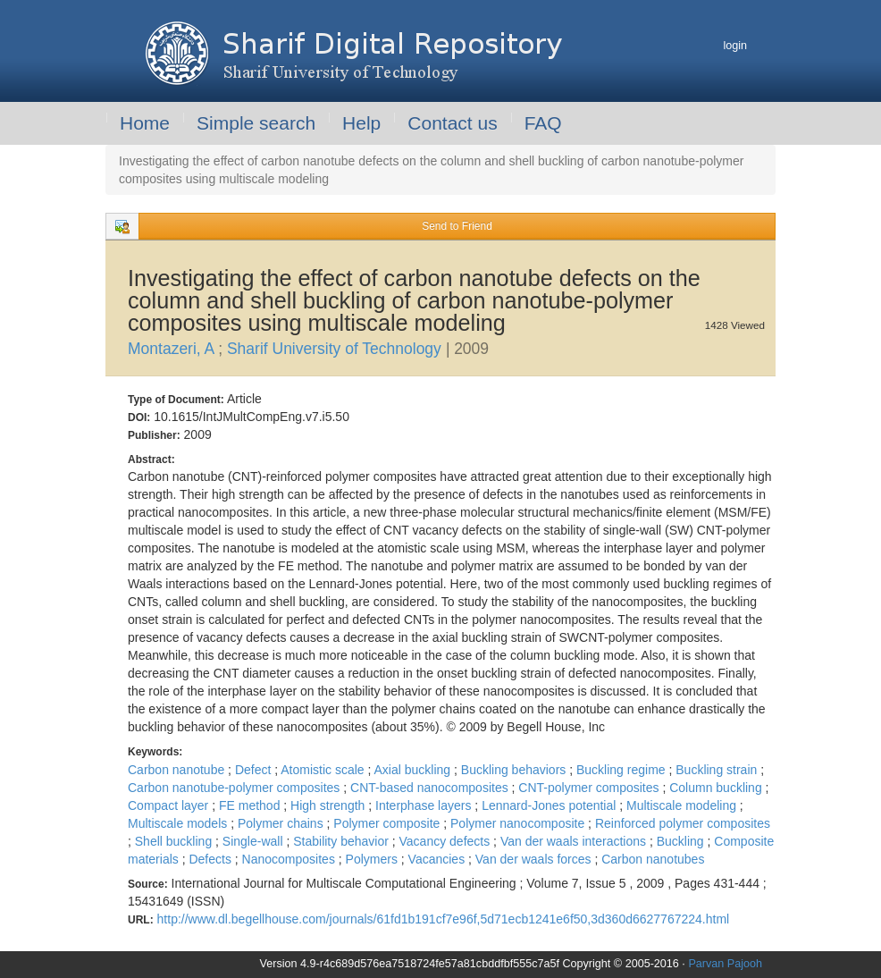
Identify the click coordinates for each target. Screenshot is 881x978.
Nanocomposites (290, 859)
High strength (329, 805)
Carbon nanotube (178, 770)
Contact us (452, 123)
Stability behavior (342, 841)
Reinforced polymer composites (682, 823)
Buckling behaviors (515, 770)
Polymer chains (282, 823)
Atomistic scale (324, 770)
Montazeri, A (173, 349)
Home (145, 123)
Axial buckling (414, 770)
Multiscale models (179, 823)
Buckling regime (622, 770)
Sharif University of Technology (336, 349)
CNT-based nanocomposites (431, 787)
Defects (211, 859)
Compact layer (170, 805)
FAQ (543, 123)
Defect (254, 770)
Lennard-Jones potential (550, 805)
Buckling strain (717, 770)
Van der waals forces (535, 859)
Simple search (256, 123)
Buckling (682, 841)
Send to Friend (457, 226)
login (735, 45)
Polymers (373, 859)
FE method (251, 805)
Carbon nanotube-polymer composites (235, 787)
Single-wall (254, 841)
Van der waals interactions (575, 841)
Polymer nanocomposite (519, 823)
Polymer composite (388, 823)
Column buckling (717, 787)
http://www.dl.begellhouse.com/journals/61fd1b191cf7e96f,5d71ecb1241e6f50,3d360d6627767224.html (443, 919)
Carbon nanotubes (652, 859)
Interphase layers (424, 805)
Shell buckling (175, 841)
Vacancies (438, 859)
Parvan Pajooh (725, 963)
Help (361, 123)
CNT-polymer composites (590, 787)
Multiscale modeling (683, 805)
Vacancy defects (446, 841)
